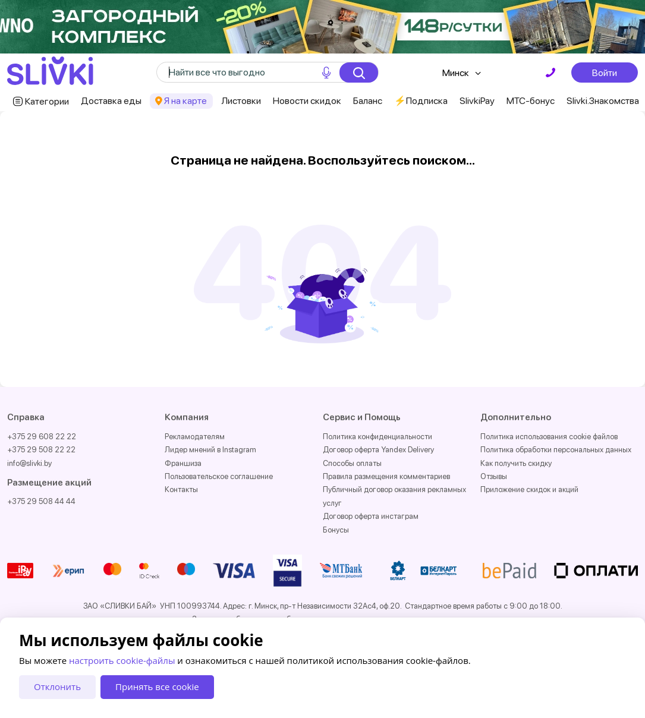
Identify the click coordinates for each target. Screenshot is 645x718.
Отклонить (57, 686)
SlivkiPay (477, 100)
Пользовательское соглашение (219, 476)
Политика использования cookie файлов (549, 436)
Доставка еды (111, 100)
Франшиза (183, 463)
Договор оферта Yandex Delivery (378, 449)
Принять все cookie (157, 686)
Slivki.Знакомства (603, 100)
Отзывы (493, 476)
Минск (455, 72)
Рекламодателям (195, 436)
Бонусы (336, 529)
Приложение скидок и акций (529, 489)
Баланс (367, 100)
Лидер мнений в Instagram (210, 449)
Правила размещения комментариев (386, 476)
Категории (47, 101)
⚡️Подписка (421, 100)
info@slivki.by (29, 463)
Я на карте (185, 100)
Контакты (181, 489)
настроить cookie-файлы (122, 660)
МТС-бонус (530, 100)
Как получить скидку (516, 463)
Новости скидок (307, 100)
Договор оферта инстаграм (371, 516)
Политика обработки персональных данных (555, 449)
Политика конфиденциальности (377, 436)
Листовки (241, 100)
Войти (604, 72)
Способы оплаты (352, 463)
